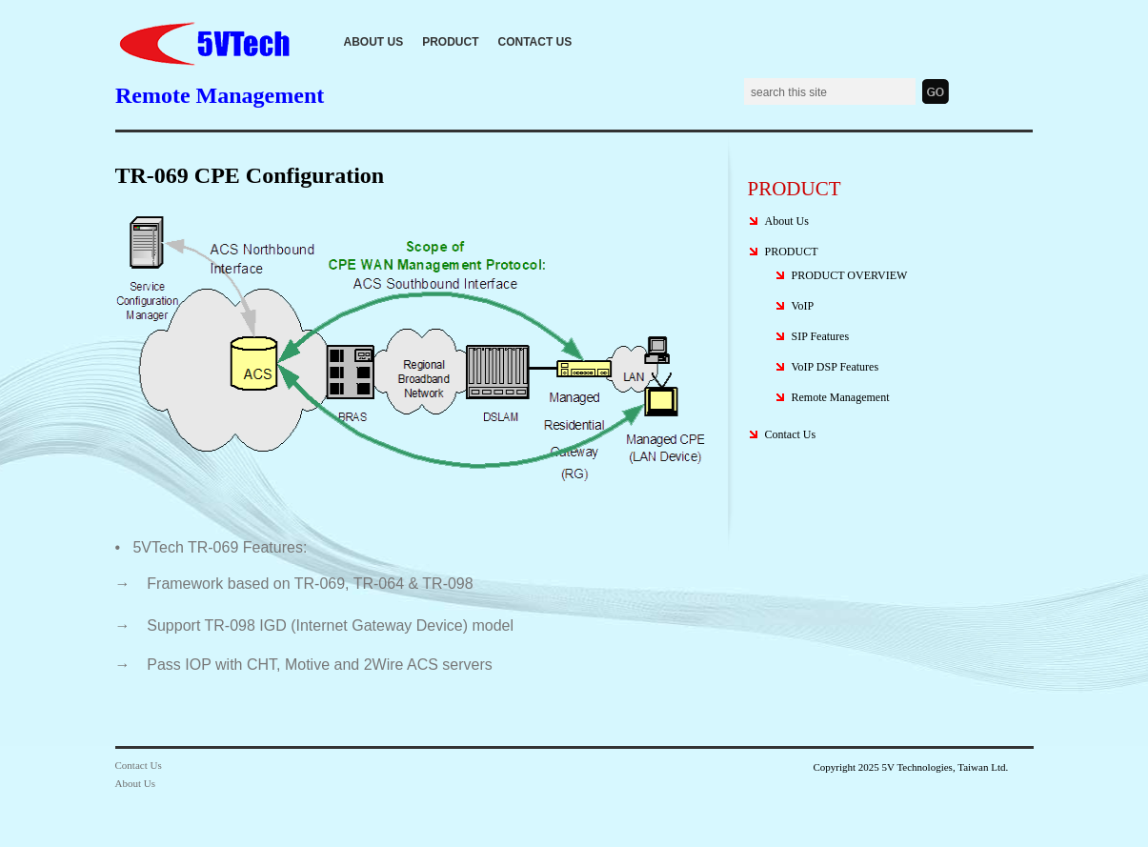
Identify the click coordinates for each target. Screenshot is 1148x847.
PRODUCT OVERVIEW (850, 275)
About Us (374, 42)
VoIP (803, 306)
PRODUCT (450, 42)
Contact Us (535, 42)
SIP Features (821, 336)
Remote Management (841, 397)
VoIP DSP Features (835, 366)
